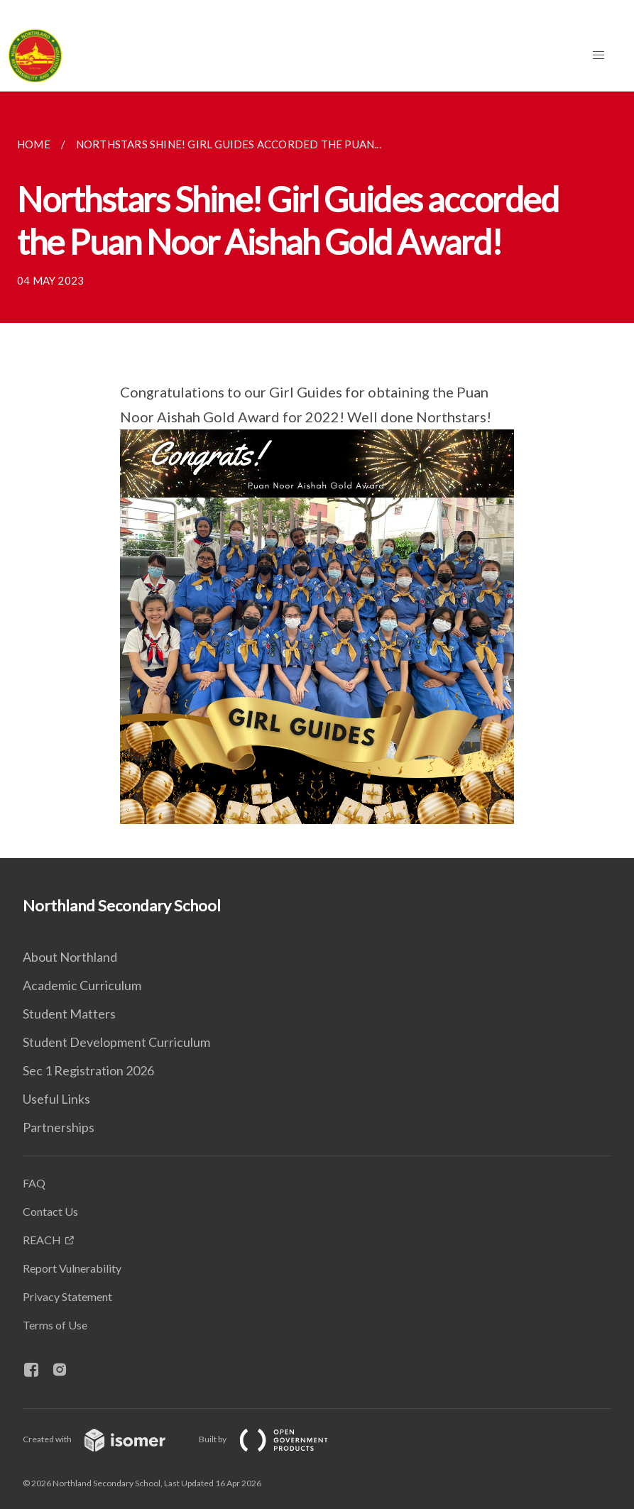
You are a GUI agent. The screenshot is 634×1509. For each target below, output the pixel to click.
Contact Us (50, 1211)
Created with (105, 1439)
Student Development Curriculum (116, 1042)
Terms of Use (55, 1325)
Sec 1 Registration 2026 (88, 1070)
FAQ (34, 1183)
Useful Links (56, 1099)
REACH (42, 1239)
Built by (275, 1439)
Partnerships (58, 1127)
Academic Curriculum (82, 985)
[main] (317, 475)
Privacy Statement (67, 1296)
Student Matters (69, 1013)
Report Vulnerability (72, 1268)
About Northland (70, 957)
